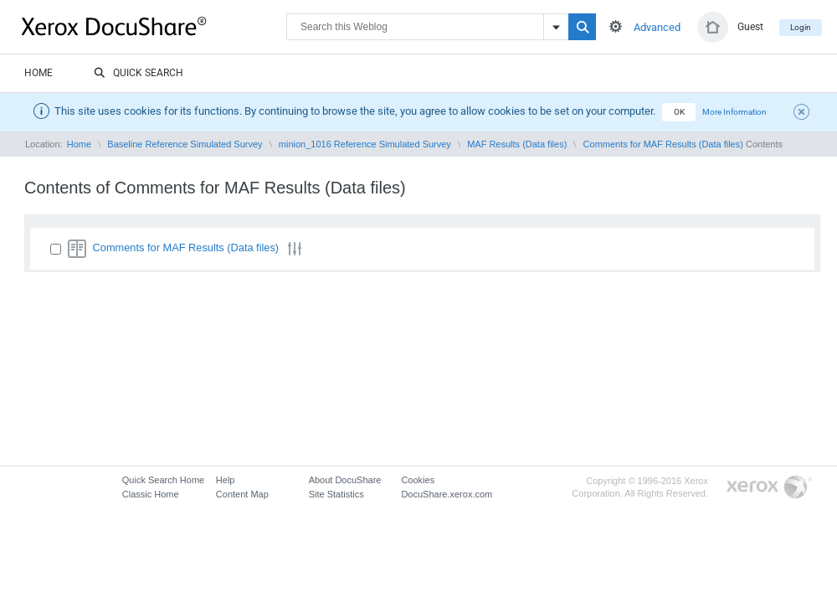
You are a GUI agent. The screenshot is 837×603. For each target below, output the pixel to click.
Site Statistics (336, 494)
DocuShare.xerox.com (446, 494)
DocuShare (154, 26)
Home (38, 73)
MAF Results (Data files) (517, 144)
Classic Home (150, 494)
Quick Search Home (163, 480)
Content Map (242, 494)
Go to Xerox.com (769, 488)
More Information (734, 111)
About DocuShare (345, 480)
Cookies (417, 480)
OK (679, 111)
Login (800, 27)
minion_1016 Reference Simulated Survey (365, 144)
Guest (750, 27)
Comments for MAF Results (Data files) (663, 144)
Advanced (657, 27)
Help (225, 480)
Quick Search (138, 73)
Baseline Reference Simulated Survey (184, 144)
